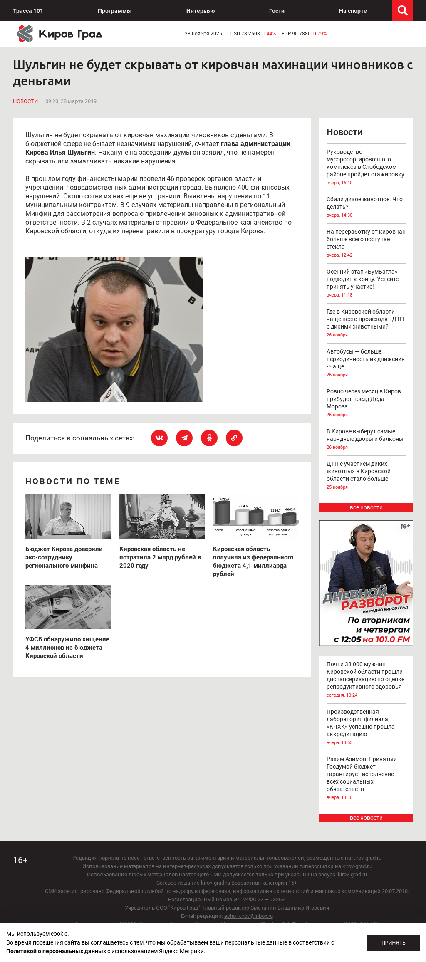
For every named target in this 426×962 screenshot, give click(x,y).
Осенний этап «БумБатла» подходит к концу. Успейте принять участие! (366, 283)
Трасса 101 (28, 10)
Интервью (200, 10)
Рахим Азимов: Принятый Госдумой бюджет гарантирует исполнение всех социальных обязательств (366, 778)
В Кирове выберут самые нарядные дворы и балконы (366, 439)
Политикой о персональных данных (56, 951)
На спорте (353, 10)
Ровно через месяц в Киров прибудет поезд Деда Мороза (366, 403)
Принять (393, 943)
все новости (366, 507)
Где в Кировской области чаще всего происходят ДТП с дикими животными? (366, 323)
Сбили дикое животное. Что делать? (366, 207)
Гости (277, 10)
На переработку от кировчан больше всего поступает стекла (366, 243)
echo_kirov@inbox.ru (248, 916)
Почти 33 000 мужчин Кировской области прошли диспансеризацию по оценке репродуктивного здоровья (366, 680)
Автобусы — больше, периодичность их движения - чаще (366, 363)
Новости (25, 101)
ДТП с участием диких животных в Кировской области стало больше (366, 475)
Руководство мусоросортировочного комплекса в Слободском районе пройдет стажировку (366, 167)
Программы (115, 10)
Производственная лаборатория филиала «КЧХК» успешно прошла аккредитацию (366, 727)
